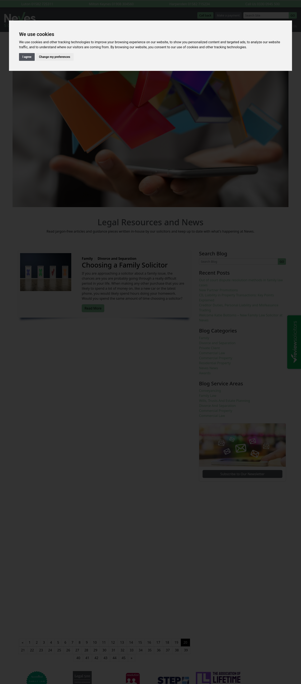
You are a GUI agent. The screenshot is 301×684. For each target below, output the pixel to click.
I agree (26, 57)
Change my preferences (54, 57)
